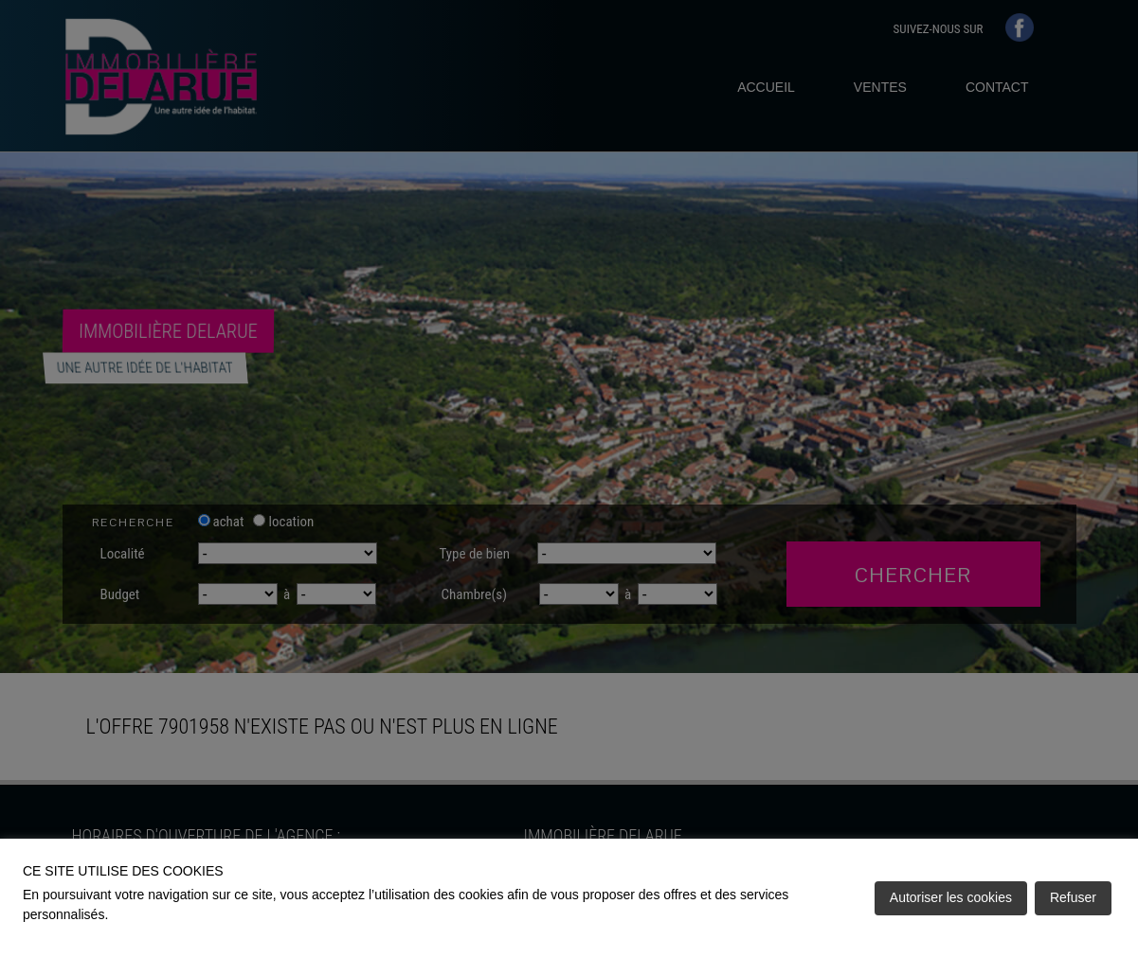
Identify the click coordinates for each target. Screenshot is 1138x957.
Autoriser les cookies (951, 897)
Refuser (1073, 897)
